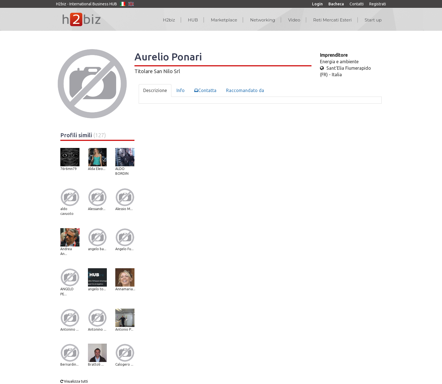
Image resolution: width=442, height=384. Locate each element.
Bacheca (336, 4)
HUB (193, 20)
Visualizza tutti (74, 381)
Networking (262, 20)
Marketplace (224, 20)
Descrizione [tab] (155, 90)
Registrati (377, 4)
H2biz (169, 20)
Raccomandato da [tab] (245, 90)
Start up (373, 20)
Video (294, 20)
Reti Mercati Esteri (332, 20)
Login (317, 4)
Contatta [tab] (205, 90)
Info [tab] (180, 90)
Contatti (357, 4)
